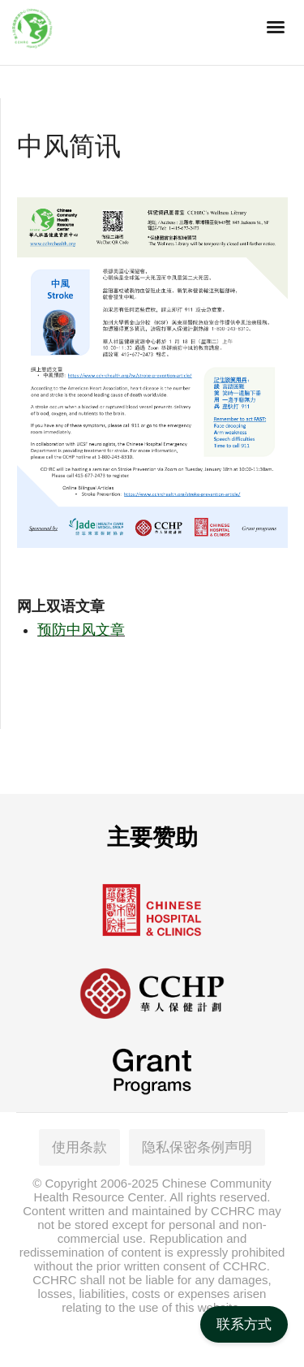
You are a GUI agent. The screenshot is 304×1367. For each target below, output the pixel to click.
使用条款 (79, 1147)
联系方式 (244, 1324)
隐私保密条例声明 (197, 1147)
